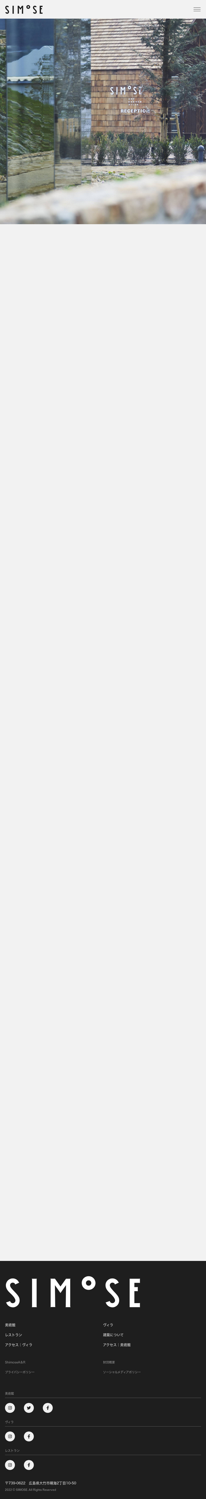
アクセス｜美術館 (117, 1345)
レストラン (13, 1335)
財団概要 (109, 1362)
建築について (113, 1335)
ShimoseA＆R (15, 1362)
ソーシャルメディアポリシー (122, 1372)
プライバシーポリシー (20, 1372)
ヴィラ (108, 1325)
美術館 (10, 1325)
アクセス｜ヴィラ (18, 1345)
